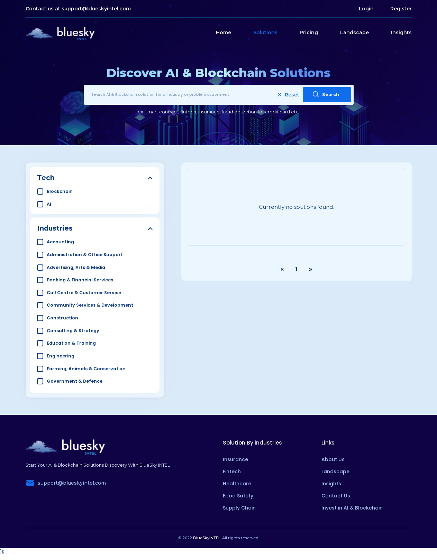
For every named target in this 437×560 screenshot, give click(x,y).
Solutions (265, 32)
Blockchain (60, 191)
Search (326, 94)
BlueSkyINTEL (206, 537)
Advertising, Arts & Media (76, 267)
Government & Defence (74, 381)
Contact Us (335, 495)
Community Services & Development (90, 305)
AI (49, 204)
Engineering (60, 355)
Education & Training (71, 343)
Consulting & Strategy (73, 330)
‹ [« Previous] (282, 269)
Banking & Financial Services (80, 279)
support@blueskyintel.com (96, 9)
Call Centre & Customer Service (84, 292)
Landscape (354, 32)
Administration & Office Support (85, 254)
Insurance (235, 459)
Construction (62, 317)
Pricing (309, 32)
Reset (288, 95)
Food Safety (238, 495)
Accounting (60, 241)
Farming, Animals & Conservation (86, 368)
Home (223, 32)
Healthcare (237, 483)
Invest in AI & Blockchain (352, 507)
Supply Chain (239, 507)
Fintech (232, 471)
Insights (401, 32)
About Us (333, 459)
